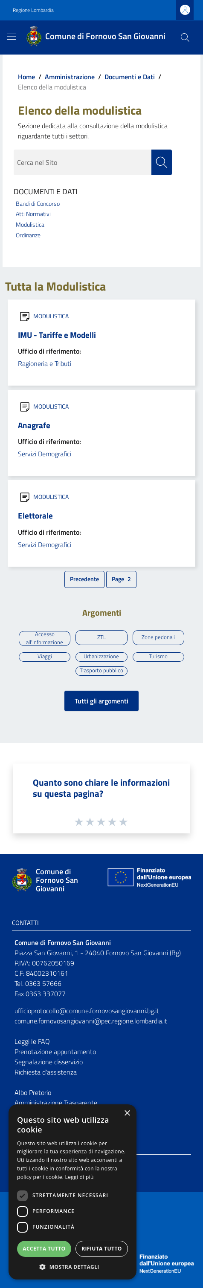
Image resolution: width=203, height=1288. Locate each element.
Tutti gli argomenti (101, 701)
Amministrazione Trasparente (55, 1103)
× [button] (127, 1113)
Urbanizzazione (101, 656)
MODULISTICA (51, 316)
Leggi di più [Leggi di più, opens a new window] (79, 1177)
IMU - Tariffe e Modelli (57, 334)
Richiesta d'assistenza (45, 1072)
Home (26, 77)
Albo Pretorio (32, 1092)
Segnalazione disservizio (48, 1062)
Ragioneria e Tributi (44, 363)
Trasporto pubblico (101, 670)
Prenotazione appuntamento (55, 1051)
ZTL (101, 637)
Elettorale (35, 515)
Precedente (86, 580)
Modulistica (30, 224)
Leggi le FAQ (32, 1041)
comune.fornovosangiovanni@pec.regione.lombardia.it (90, 1021)
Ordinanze (28, 235)
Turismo (158, 656)
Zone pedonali (158, 637)
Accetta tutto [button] (44, 1248)
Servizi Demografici (44, 454)
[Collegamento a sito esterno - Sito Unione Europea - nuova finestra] (148, 880)
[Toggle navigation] (11, 37)
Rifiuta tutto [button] (101, 1248)
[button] (72, 1266)
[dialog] (72, 1191)
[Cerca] (185, 37)
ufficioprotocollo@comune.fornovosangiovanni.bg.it (86, 1011)
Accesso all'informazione (44, 638)
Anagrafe (34, 425)
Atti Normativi (33, 214)
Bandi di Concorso (38, 203)
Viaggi (45, 656)
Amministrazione (70, 77)
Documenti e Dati (129, 77)
